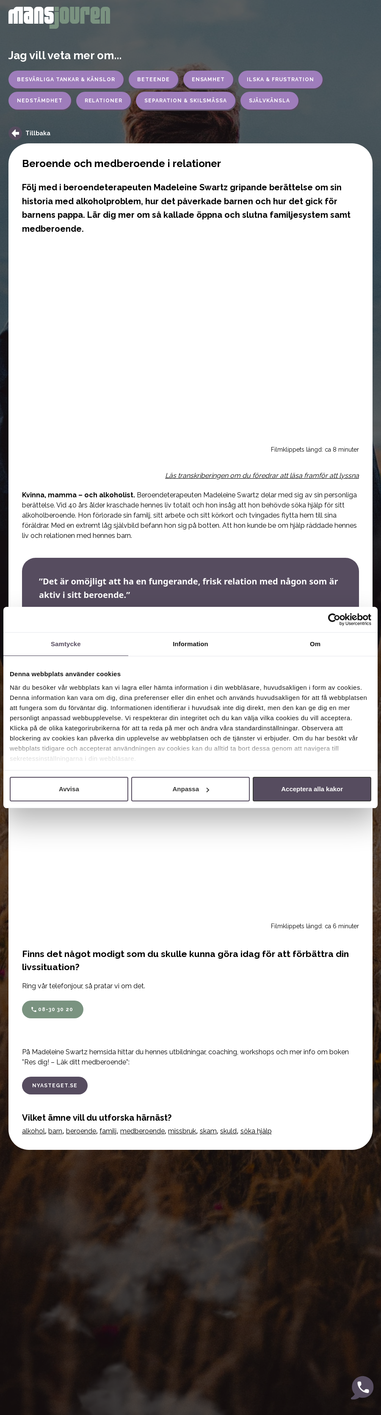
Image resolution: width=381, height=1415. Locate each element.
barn (55, 1131)
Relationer (104, 101)
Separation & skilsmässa (185, 101)
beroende (81, 1131)
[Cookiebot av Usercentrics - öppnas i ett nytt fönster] (334, 619)
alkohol (33, 1131)
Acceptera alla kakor (312, 789)
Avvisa (69, 789)
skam (208, 1131)
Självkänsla (269, 101)
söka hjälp (256, 1131)
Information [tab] (190, 643)
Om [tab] (315, 643)
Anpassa (190, 789)
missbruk (182, 1131)
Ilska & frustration (280, 79)
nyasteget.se (54, 1086)
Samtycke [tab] (66, 643)
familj (107, 1131)
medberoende (142, 1131)
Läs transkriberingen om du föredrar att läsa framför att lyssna (262, 476)
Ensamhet (208, 79)
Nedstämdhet (40, 101)
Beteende (153, 79)
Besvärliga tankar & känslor (66, 79)
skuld (228, 1131)
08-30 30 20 (55, 1009)
